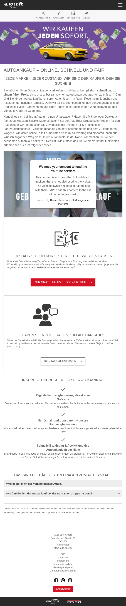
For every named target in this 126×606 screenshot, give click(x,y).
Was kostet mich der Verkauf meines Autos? (34, 483)
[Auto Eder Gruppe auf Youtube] (70, 580)
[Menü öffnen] (120, 5)
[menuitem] (42, 16)
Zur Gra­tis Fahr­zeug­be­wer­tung (63, 282)
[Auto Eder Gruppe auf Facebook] (56, 580)
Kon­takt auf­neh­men (63, 361)
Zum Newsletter (62, 589)
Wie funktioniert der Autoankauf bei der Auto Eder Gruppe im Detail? (50, 493)
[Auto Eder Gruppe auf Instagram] (63, 580)
